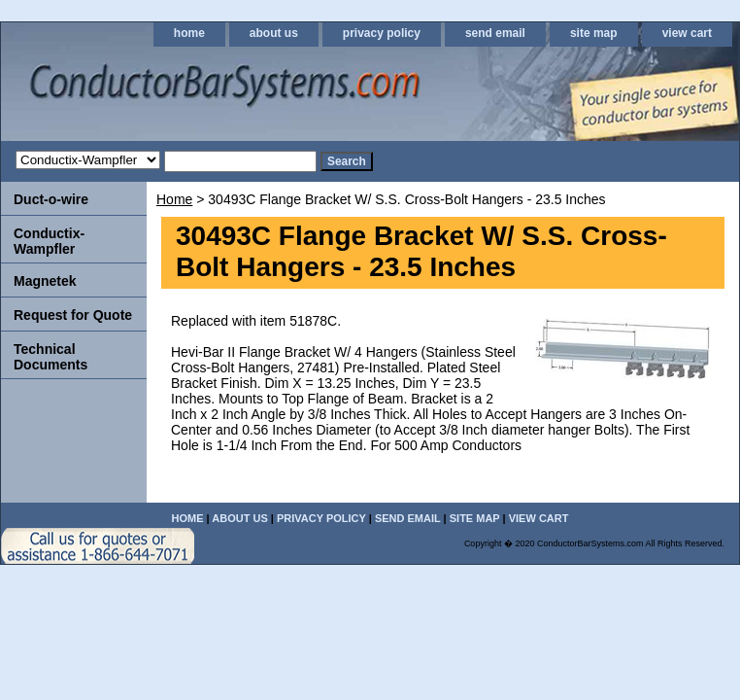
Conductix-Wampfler (49, 241)
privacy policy (381, 33)
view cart (687, 33)
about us (274, 33)
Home (174, 199)
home (189, 33)
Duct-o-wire (51, 199)
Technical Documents (50, 356)
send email (495, 33)
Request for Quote (73, 315)
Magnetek (45, 281)
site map (594, 33)
